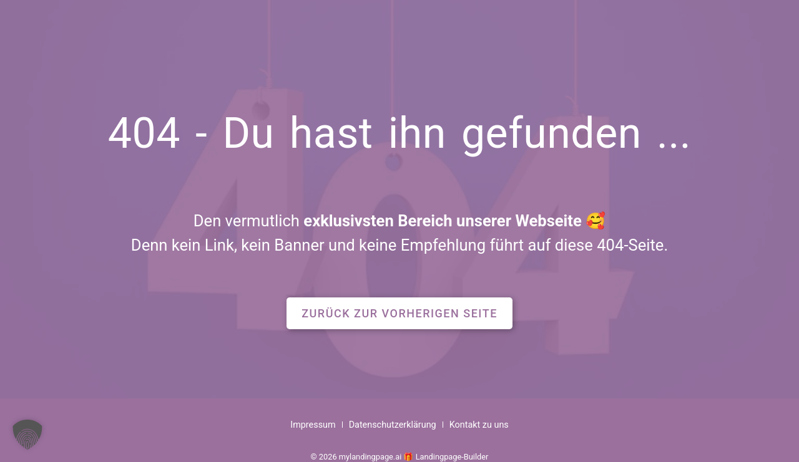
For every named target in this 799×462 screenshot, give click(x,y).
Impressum (312, 425)
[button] (399, 313)
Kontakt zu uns (479, 425)
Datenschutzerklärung (392, 425)
